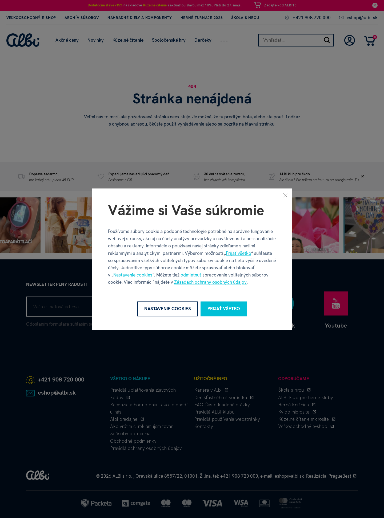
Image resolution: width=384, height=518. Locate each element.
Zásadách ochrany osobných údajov (210, 282)
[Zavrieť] (285, 195)
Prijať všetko (238, 253)
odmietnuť (191, 275)
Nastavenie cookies (132, 275)
